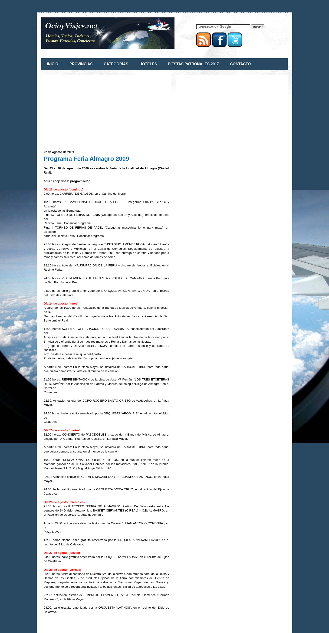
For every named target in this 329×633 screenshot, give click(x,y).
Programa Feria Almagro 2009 (86, 158)
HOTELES (148, 64)
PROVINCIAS (81, 64)
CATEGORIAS (116, 64)
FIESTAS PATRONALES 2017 (193, 64)
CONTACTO (240, 64)
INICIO (52, 64)
